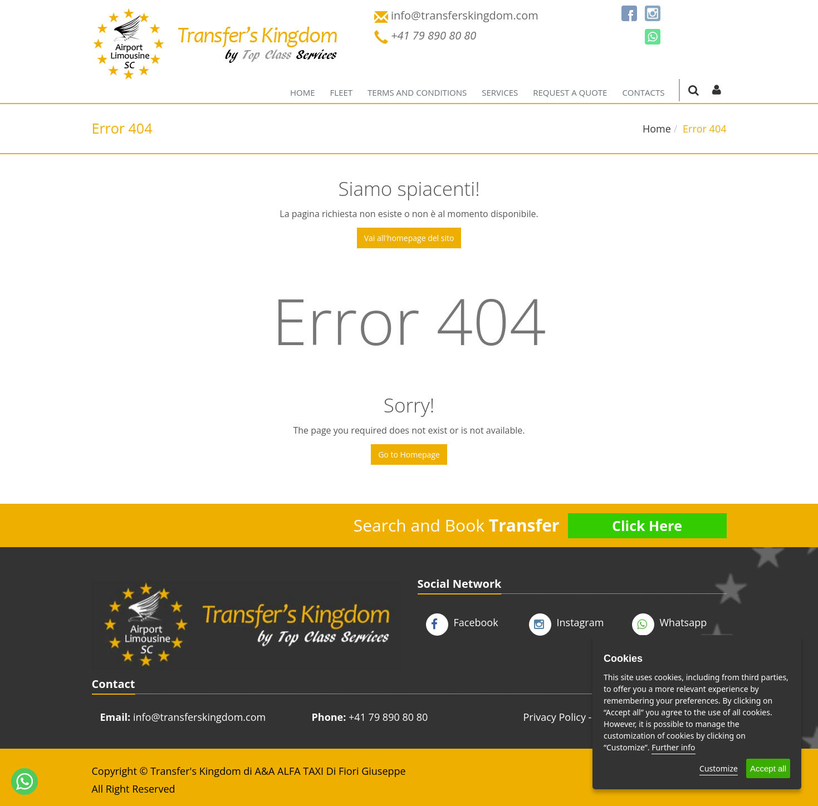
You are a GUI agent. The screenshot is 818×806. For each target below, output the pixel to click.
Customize (718, 768)
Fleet (341, 92)
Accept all (768, 768)
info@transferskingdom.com (199, 717)
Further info (673, 747)
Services (500, 92)
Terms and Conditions (417, 92)
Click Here (647, 525)
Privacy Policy (554, 717)
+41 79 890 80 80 (388, 717)
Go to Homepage (409, 454)
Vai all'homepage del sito (409, 238)
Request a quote (570, 92)
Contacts (643, 92)
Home (302, 92)
